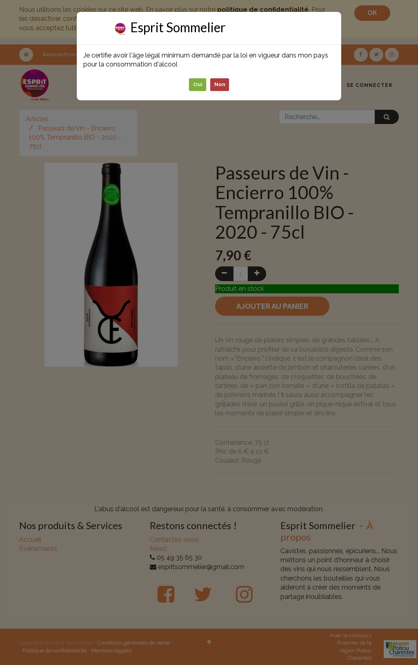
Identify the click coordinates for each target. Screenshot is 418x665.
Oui (197, 84)
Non (219, 84)
